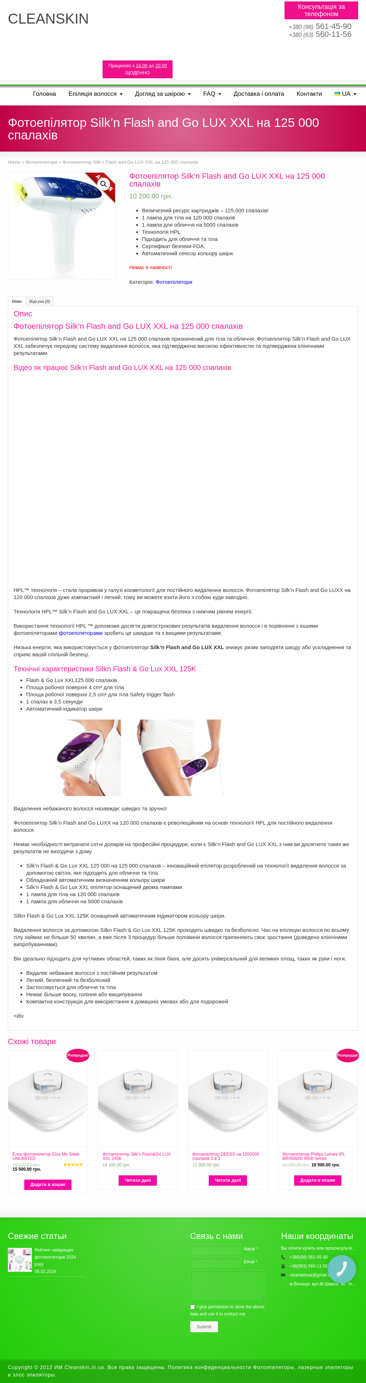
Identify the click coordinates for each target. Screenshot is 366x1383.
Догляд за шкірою (160, 93)
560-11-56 (320, 34)
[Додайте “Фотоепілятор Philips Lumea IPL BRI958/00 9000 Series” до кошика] (317, 1180)
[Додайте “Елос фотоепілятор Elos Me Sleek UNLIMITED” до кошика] (47, 1185)
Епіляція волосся (93, 93)
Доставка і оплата (259, 93)
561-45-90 (320, 26)
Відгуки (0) (39, 301)
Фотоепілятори (173, 282)
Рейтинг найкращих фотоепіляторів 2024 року (55, 1257)
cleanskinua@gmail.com (313, 1275)
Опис (17, 301)
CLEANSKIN (48, 18)
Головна (44, 93)
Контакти (309, 93)
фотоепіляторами (81, 633)
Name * (251, 1248)
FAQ (209, 93)
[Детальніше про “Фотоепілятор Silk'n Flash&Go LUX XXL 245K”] (138, 1180)
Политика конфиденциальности (210, 1367)
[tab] (17, 301)
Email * (250, 1261)
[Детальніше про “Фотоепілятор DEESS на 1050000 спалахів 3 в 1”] (228, 1180)
